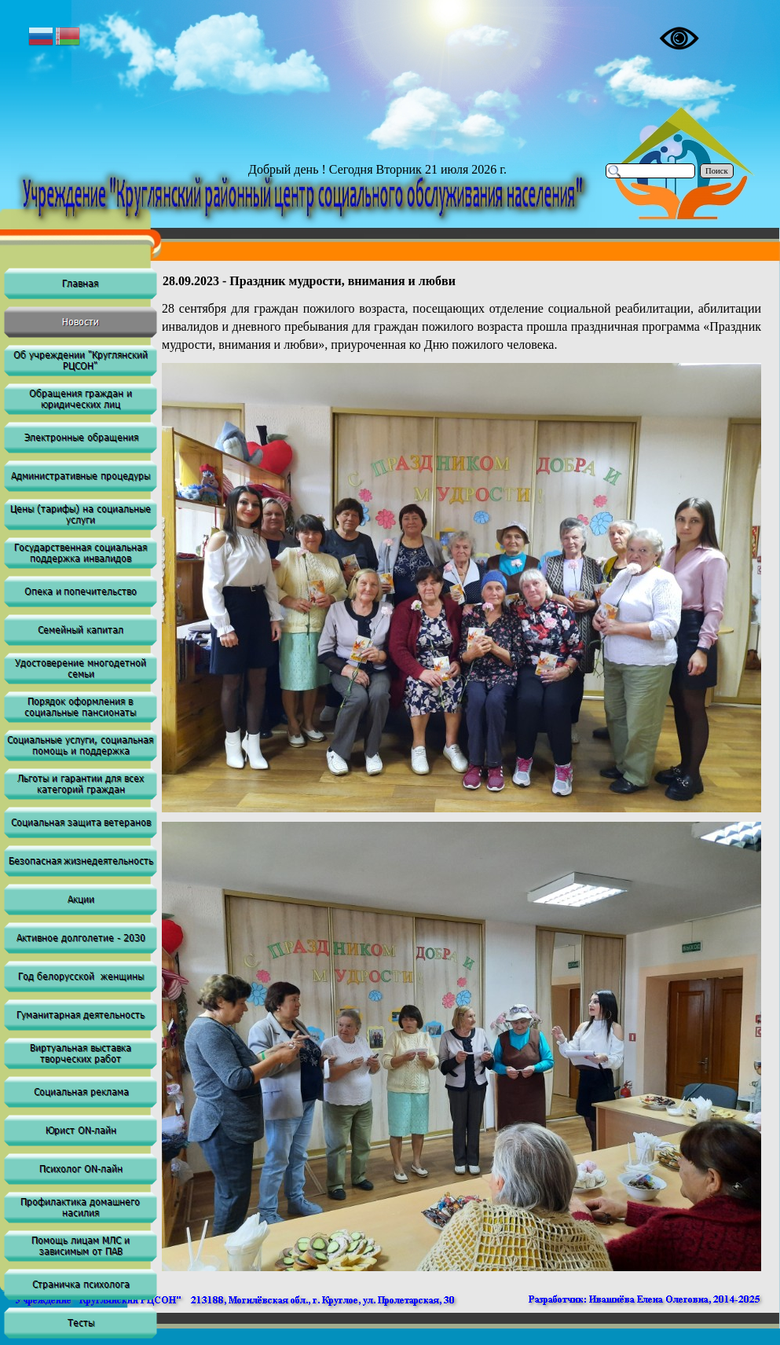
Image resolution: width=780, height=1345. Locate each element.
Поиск (716, 171)
